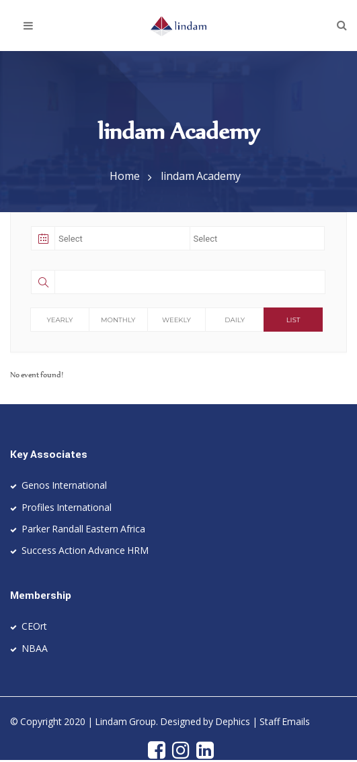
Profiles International (67, 507)
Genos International (64, 485)
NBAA (35, 648)
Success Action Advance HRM (85, 550)
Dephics (232, 721)
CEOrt (34, 626)
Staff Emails (285, 721)
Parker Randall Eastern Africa (83, 528)
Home (125, 176)
